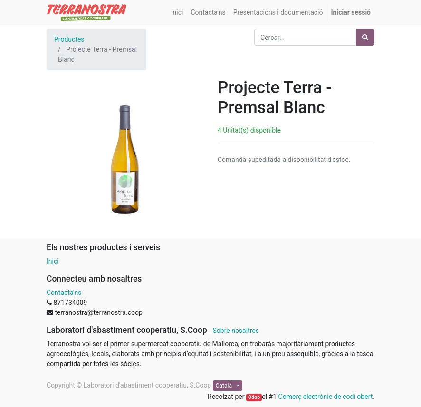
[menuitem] (177, 12)
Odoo (254, 397)
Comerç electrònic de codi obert (325, 396)
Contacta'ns (64, 292)
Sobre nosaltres (235, 330)
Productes (69, 39)
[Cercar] (365, 37)
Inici (53, 261)
